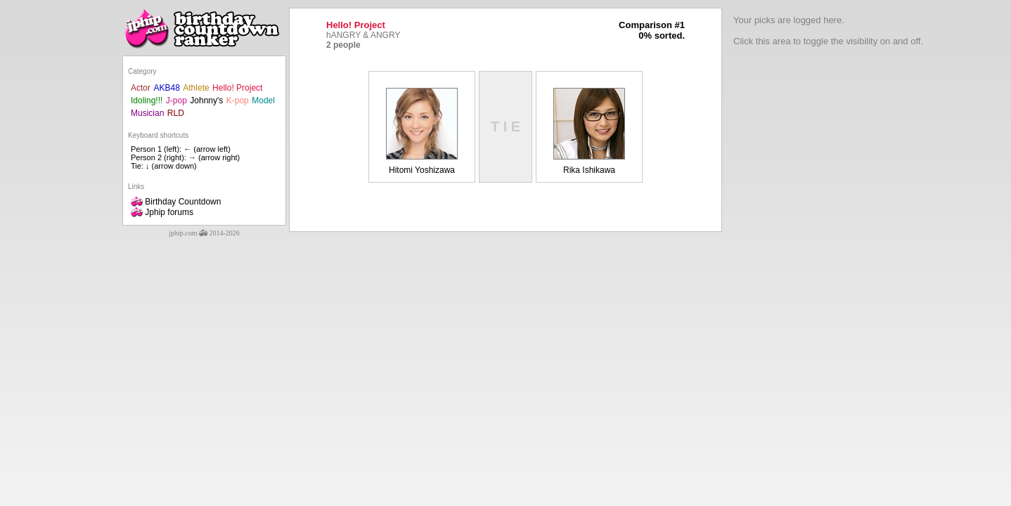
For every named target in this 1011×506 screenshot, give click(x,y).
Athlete (196, 88)
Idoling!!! (146, 100)
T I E (505, 126)
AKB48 (166, 88)
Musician (147, 113)
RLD (175, 113)
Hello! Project (237, 88)
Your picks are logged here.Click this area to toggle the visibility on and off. (828, 30)
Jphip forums (162, 212)
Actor (140, 88)
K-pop (237, 100)
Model (263, 100)
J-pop (176, 100)
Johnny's (206, 100)
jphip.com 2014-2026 (204, 233)
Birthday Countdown (176, 202)
